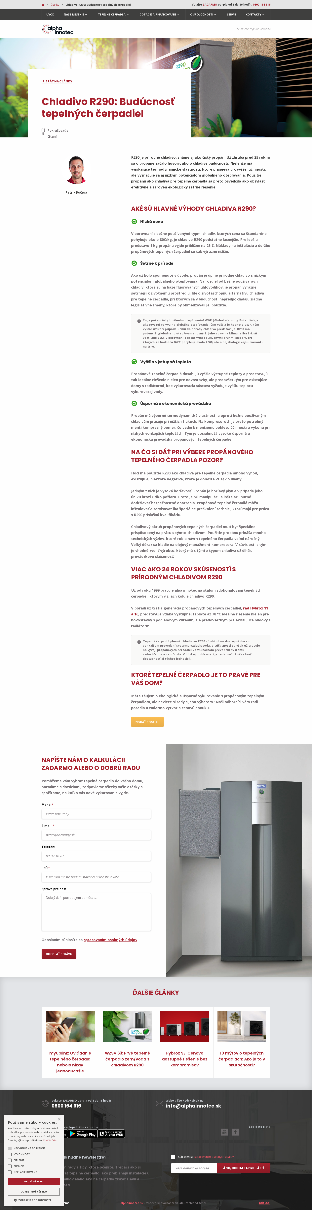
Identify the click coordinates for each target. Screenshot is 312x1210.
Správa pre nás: (96, 909)
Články (55, 5)
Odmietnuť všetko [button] (34, 1191)
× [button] (59, 1119)
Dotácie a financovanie (157, 14)
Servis (231, 14)
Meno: (96, 810)
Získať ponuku (147, 722)
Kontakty (253, 14)
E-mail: (96, 832)
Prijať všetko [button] (33, 1181)
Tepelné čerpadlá (112, 14)
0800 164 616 (66, 1106)
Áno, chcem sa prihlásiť (243, 1168)
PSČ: (96, 874)
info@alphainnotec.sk (193, 1106)
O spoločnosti (201, 14)
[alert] (34, 1160)
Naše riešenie (74, 14)
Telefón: (96, 853)
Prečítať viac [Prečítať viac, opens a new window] (50, 1140)
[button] (34, 1200)
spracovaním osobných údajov (110, 939)
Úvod (50, 14)
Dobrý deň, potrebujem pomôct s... (96, 912)
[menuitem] (50, 14)
